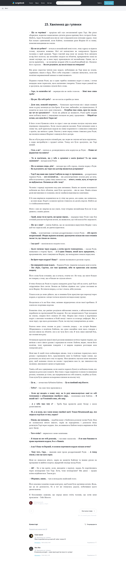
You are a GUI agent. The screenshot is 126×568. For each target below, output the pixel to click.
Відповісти (37, 542)
